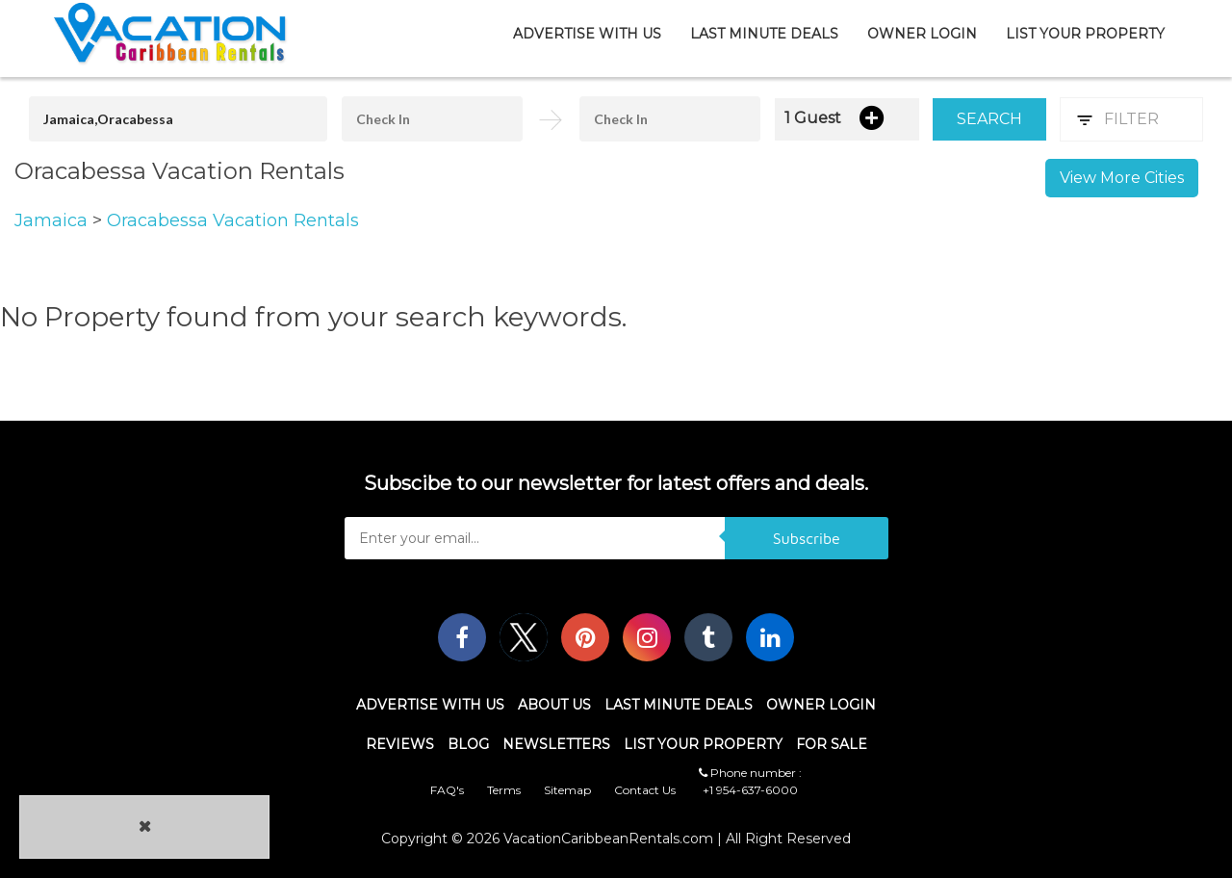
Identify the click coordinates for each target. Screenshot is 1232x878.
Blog (468, 744)
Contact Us (645, 790)
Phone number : (750, 772)
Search (989, 119)
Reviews (400, 744)
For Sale (831, 744)
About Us (554, 704)
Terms (504, 790)
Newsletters (556, 744)
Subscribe (806, 538)
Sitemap (567, 790)
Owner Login (922, 33)
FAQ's (447, 790)
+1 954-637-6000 (750, 790)
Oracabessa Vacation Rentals (233, 220)
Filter (1131, 119)
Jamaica (53, 220)
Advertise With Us (587, 33)
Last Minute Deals (764, 33)
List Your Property (1085, 33)
